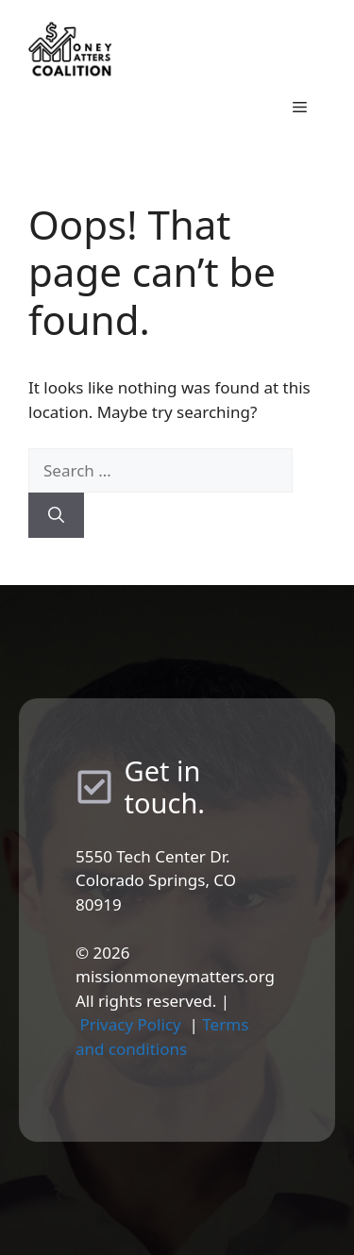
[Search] (56, 515)
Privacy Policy (129, 1024)
